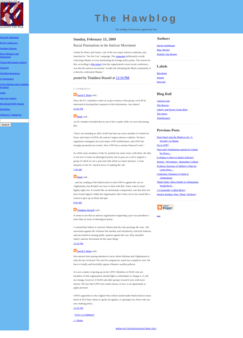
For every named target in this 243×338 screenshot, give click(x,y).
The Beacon (163, 105)
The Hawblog (136, 18)
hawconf (161, 81)
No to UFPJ (163, 145)
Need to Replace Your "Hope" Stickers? (176, 194)
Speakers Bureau (8, 48)
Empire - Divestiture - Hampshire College (177, 161)
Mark (79, 116)
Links (3, 92)
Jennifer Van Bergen (167, 54)
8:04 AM (78, 203)
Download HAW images (12, 103)
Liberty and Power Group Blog (172, 109)
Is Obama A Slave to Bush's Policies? (175, 157)
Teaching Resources (10, 73)
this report (96, 64)
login (158, 216)
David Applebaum (166, 45)
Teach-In (4, 67)
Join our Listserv (8, 98)
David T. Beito (84, 95)
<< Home (78, 320)
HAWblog (5, 109)
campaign (120, 56)
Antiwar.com (163, 100)
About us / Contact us (10, 114)
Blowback (162, 73)
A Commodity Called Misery (171, 190)
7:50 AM (78, 170)
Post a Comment (85, 315)
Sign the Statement (9, 37)
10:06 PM (78, 109)
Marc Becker (163, 49)
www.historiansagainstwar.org (136, 329)
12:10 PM (122, 78)
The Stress (162, 113)
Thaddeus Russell (86, 210)
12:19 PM (78, 244)
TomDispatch (163, 118)
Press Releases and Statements (9, 55)
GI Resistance (7, 78)
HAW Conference (9, 42)
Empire (160, 77)
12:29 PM (78, 308)
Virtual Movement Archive (13, 62)
